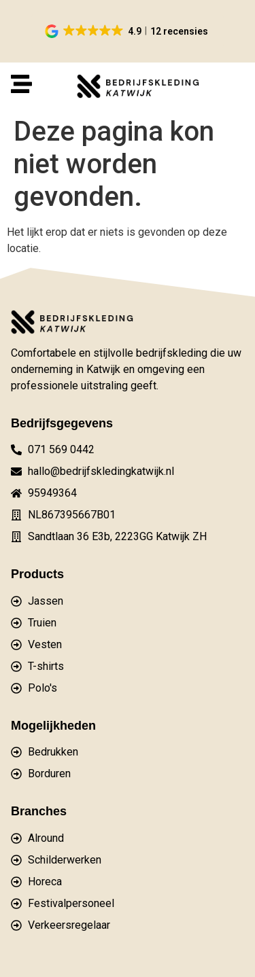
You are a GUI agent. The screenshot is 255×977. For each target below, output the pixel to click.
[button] (127, 31)
